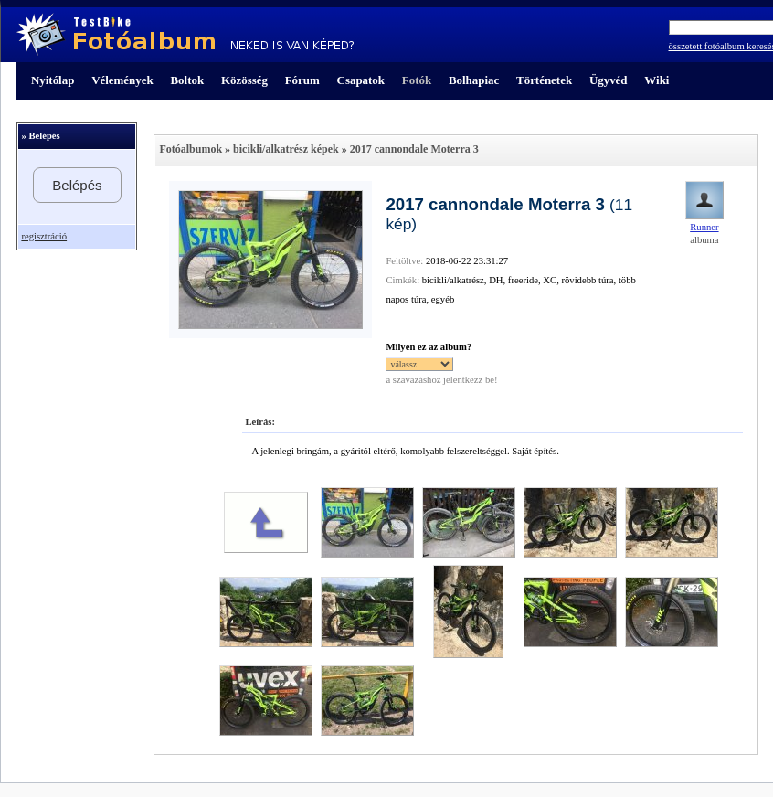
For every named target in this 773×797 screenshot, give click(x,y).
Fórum (302, 80)
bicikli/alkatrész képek (286, 149)
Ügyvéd (608, 80)
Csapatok (361, 80)
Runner (704, 227)
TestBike (185, 34)
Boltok (187, 80)
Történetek (544, 80)
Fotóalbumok (190, 149)
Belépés (76, 185)
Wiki (656, 80)
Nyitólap (52, 80)
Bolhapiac (474, 80)
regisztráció (44, 236)
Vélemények (122, 80)
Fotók (416, 80)
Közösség (244, 80)
